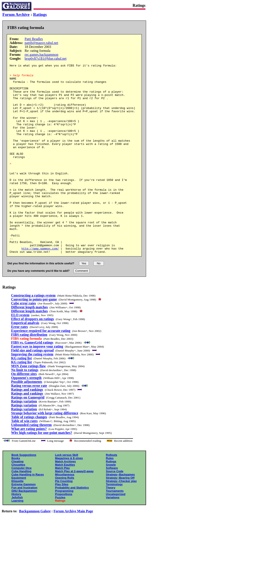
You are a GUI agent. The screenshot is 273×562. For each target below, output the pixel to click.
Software (112, 506)
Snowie (111, 502)
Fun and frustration (24, 525)
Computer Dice (21, 506)
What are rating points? (29, 467)
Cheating (17, 499)
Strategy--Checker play (121, 519)
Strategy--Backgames (120, 512)
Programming (64, 528)
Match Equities (65, 502)
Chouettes (18, 502)
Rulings (111, 499)
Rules (109, 496)
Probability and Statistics (72, 525)
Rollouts (111, 492)
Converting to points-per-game (34, 337)
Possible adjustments (26, 419)
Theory (110, 525)
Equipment (18, 515)
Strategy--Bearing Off (120, 515)
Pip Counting (64, 519)
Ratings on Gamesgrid (27, 435)
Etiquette (17, 519)
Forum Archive (16, 14)
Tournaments (114, 528)
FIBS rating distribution (29, 372)
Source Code (114, 509)
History (16, 532)
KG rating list (21, 396)
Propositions (63, 532)
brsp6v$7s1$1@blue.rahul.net (45, 58)
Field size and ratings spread (32, 388)
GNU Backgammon (24, 528)
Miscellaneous (64, 512)
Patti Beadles (34, 39)
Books (15, 496)
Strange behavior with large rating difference (44, 451)
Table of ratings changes (29, 455)
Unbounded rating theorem (31, 463)
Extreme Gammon (23, 522)
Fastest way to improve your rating (37, 384)
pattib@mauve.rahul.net (41, 43)
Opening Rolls (64, 515)
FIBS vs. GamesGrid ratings (32, 380)
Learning (17, 538)
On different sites (24, 412)
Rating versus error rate (29, 423)
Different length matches (29, 345)
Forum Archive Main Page (73, 549)
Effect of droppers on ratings (32, 357)
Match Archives (65, 499)
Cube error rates (23, 341)
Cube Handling (21, 509)
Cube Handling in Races (27, 512)
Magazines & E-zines (69, 496)
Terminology (114, 522)
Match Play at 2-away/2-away (74, 509)
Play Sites (61, 522)
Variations (112, 535)
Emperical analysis (25, 361)
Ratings (40, 14)
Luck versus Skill (66, 492)
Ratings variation (24, 439)
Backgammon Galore (35, 549)
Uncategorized (115, 532)
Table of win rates (24, 459)
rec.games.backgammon (41, 54)
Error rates (19, 365)
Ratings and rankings (27, 427)
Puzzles (60, 535)
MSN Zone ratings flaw (28, 404)
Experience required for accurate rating (40, 368)
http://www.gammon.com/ (40, 286)
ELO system (20, 353)
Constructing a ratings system (33, 333)
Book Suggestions (23, 492)
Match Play (62, 506)
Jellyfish (17, 535)
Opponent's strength (26, 416)
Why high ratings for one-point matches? (41, 470)
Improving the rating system (32, 392)
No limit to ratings (24, 408)
